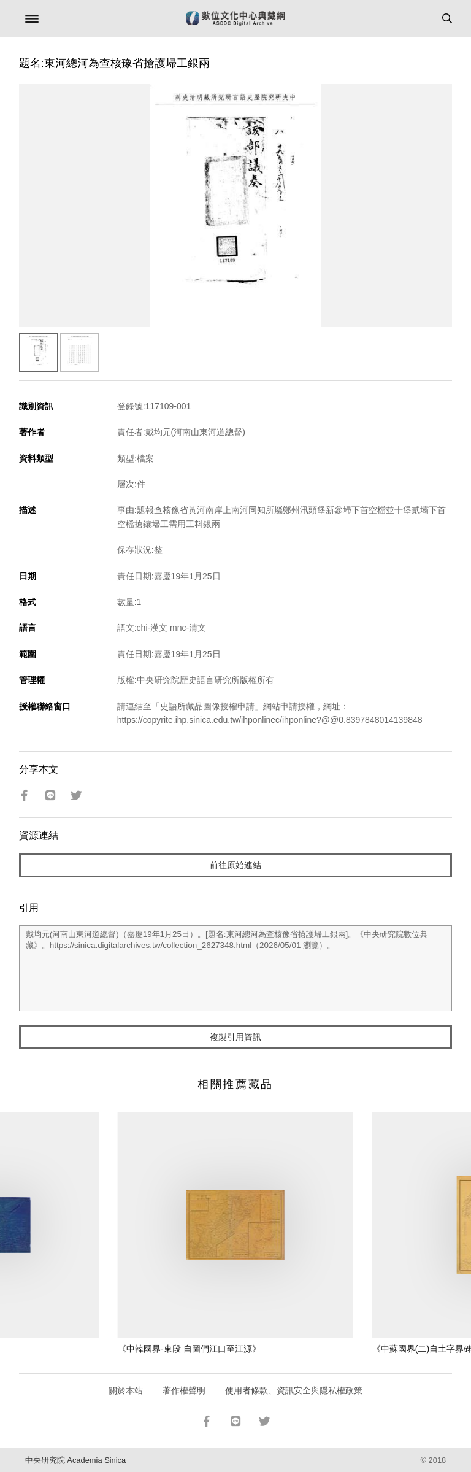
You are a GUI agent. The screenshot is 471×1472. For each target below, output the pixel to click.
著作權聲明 (184, 1390)
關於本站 (126, 1390)
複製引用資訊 (235, 1037)
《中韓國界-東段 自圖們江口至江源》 (189, 1349)
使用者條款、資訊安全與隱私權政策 (293, 1390)
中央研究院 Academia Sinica (75, 1460)
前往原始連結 (235, 865)
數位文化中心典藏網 (235, 18)
